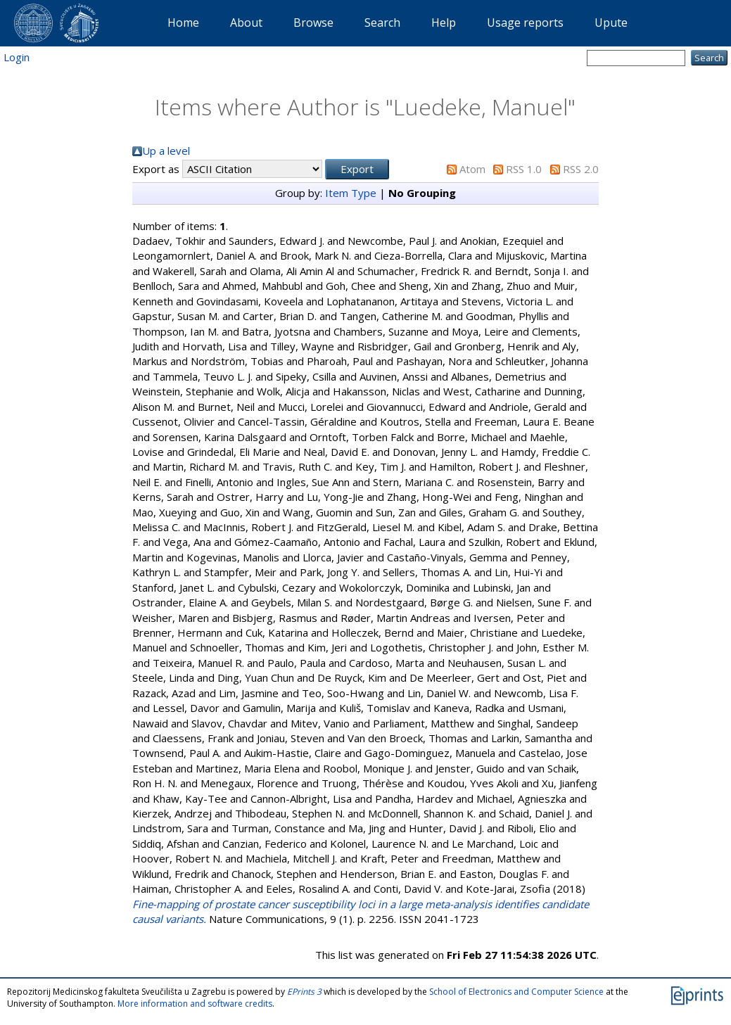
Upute (611, 22)
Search (382, 22)
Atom (472, 169)
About (246, 22)
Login (17, 57)
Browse (313, 22)
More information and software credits (194, 1004)
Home (183, 22)
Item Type (350, 193)
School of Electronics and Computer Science (516, 992)
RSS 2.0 (581, 169)
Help (443, 22)
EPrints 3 (304, 992)
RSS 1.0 (524, 169)
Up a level (166, 151)
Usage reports (525, 22)
